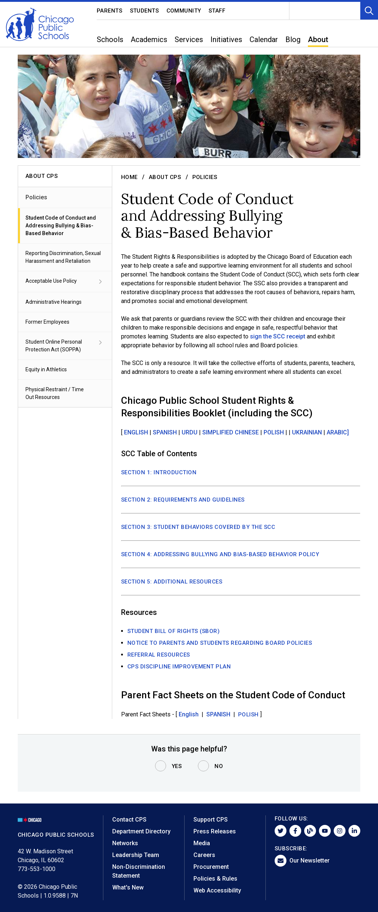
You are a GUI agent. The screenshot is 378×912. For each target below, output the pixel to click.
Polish (248, 714)
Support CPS (210, 819)
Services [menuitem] (189, 39)
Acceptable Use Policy (64, 281)
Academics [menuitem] (149, 39)
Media (201, 843)
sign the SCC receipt (277, 336)
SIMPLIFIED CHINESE (231, 432)
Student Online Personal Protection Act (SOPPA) (64, 345)
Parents (110, 10)
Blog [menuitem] (292, 39)
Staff (217, 10)
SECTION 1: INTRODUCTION (159, 472)
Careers (204, 854)
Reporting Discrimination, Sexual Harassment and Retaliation (63, 257)
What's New (128, 887)
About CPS (165, 177)
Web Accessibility (217, 890)
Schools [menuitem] (110, 39)
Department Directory (141, 831)
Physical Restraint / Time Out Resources (54, 393)
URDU (190, 432)
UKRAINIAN (307, 432)
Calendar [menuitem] (264, 39)
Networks (125, 843)
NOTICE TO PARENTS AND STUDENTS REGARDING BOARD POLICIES (219, 643)
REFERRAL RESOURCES (158, 654)
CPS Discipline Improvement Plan (179, 666)
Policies (36, 197)
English (189, 714)
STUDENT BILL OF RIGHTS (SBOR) (173, 631)
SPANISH (165, 432)
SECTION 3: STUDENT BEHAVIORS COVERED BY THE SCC (198, 527)
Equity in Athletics (46, 369)
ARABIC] (338, 432)
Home (129, 177)
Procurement (211, 866)
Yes (177, 766)
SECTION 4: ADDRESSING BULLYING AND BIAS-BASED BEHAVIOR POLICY (220, 554)
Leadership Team (135, 854)
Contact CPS (129, 819)
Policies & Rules (215, 878)
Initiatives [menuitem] (226, 39)
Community (184, 10)
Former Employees (47, 322)
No (218, 766)
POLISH (274, 432)
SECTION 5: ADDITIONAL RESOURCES (172, 581)
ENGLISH (137, 432)
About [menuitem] (318, 39)
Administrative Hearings (53, 302)
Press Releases (214, 831)
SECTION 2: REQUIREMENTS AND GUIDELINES (183, 499)
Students (144, 10)
